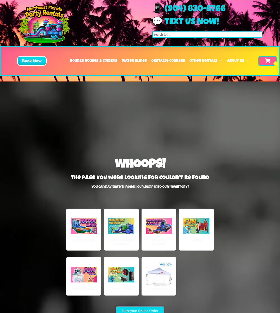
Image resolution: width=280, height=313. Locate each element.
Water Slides (134, 61)
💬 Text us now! (185, 22)
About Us (238, 61)
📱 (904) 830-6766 (189, 9)
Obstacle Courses (168, 61)
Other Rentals (206, 61)
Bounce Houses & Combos (93, 61)
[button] (27, 61)
